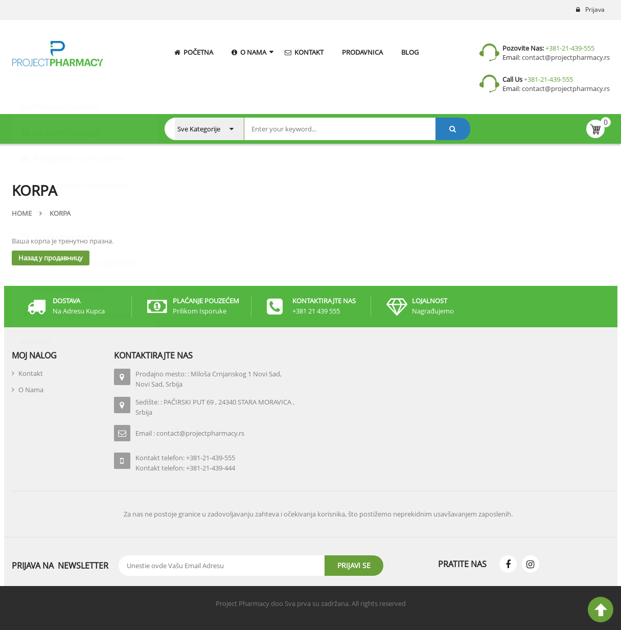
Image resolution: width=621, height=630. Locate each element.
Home (22, 213)
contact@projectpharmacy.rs (565, 57)
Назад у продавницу (50, 257)
